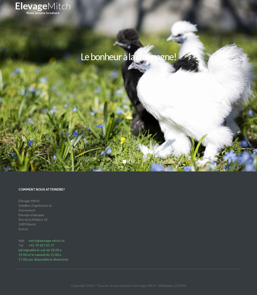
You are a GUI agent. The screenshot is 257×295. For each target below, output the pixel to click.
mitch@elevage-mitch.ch (47, 241)
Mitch (43, 9)
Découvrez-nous (128, 73)
